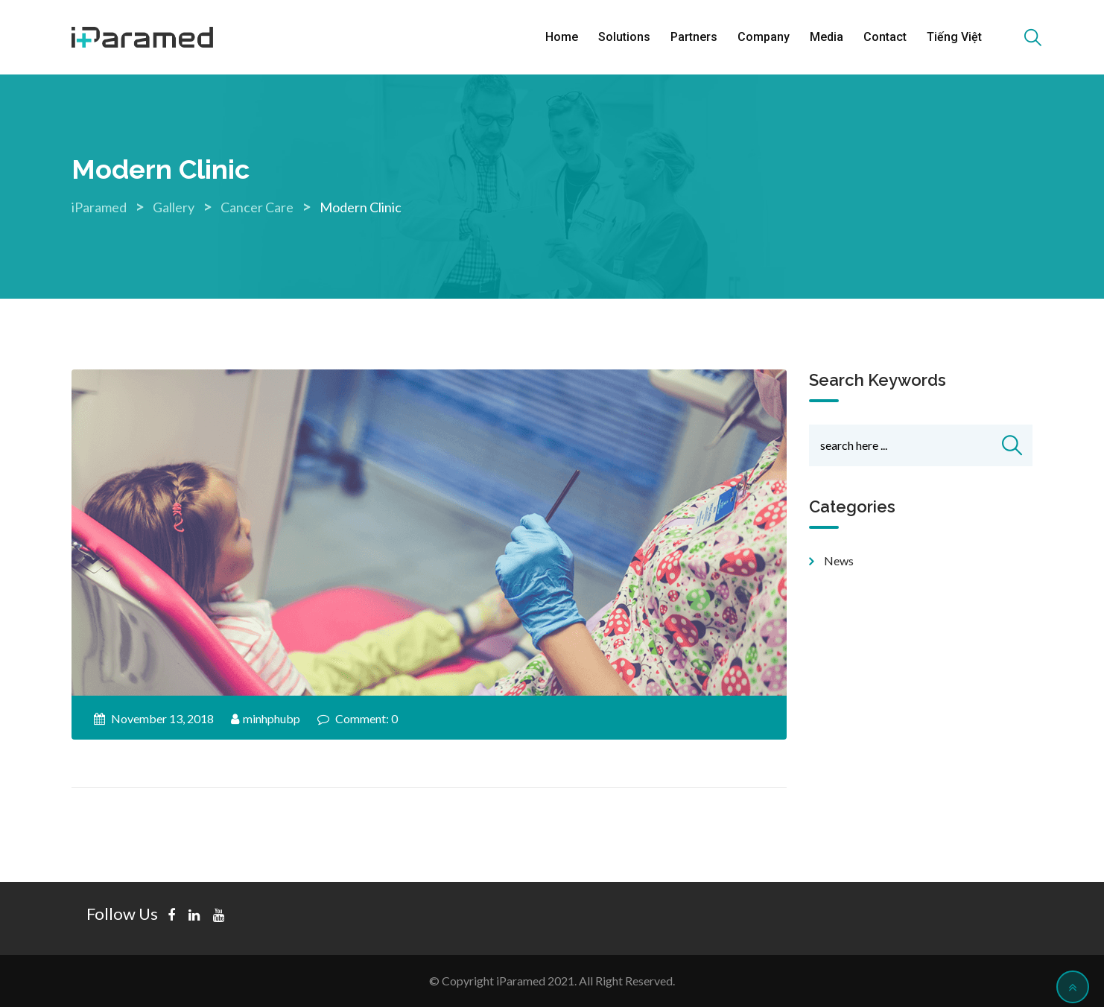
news (839, 560)
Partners (693, 37)
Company (763, 37)
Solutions (624, 37)
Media (826, 37)
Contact (885, 37)
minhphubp (271, 718)
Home (561, 37)
